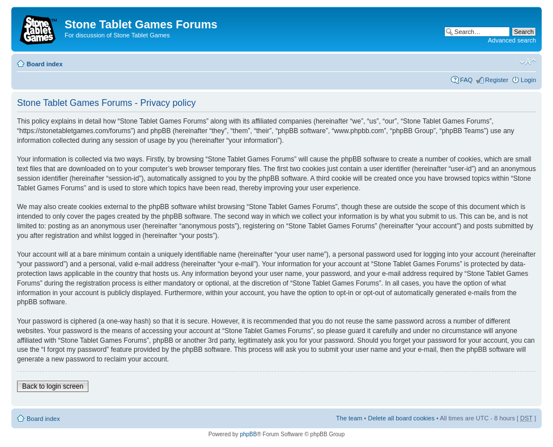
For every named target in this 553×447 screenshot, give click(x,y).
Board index (45, 64)
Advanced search (512, 40)
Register (496, 79)
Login (528, 79)
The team (349, 418)
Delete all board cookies (401, 418)
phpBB (248, 434)
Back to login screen (52, 386)
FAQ (466, 79)
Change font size (528, 62)
